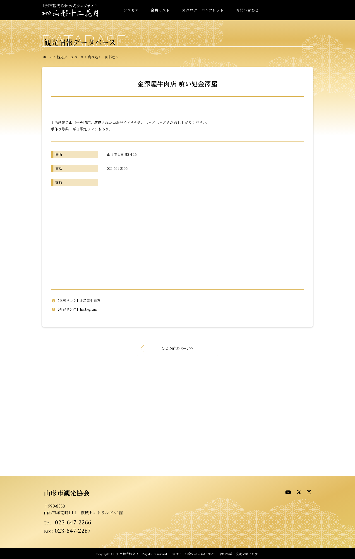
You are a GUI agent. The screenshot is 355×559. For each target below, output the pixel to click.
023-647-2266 (73, 522)
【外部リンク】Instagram (76, 309)
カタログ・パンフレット (203, 10)
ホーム (48, 56)
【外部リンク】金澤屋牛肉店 (78, 300)
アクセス (131, 10)
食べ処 (93, 56)
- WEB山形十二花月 (70, 13)
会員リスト (160, 10)
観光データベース (70, 56)
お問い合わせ (247, 10)
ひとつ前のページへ (177, 348)
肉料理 (108, 56)
